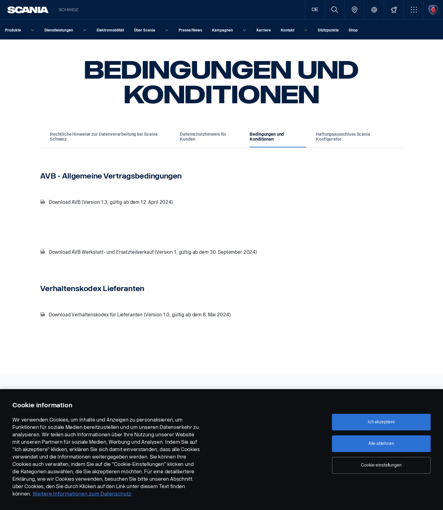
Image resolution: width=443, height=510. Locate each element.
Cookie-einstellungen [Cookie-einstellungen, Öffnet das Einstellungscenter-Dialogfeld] (381, 465)
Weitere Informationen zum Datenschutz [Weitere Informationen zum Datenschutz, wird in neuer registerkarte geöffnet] (82, 494)
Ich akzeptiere (381, 422)
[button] (413, 9)
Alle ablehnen (381, 443)
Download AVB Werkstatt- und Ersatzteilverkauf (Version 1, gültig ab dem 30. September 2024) (153, 252)
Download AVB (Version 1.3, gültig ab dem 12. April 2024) (111, 202)
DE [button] (315, 9)
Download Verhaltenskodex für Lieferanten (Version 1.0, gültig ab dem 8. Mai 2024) (140, 315)
